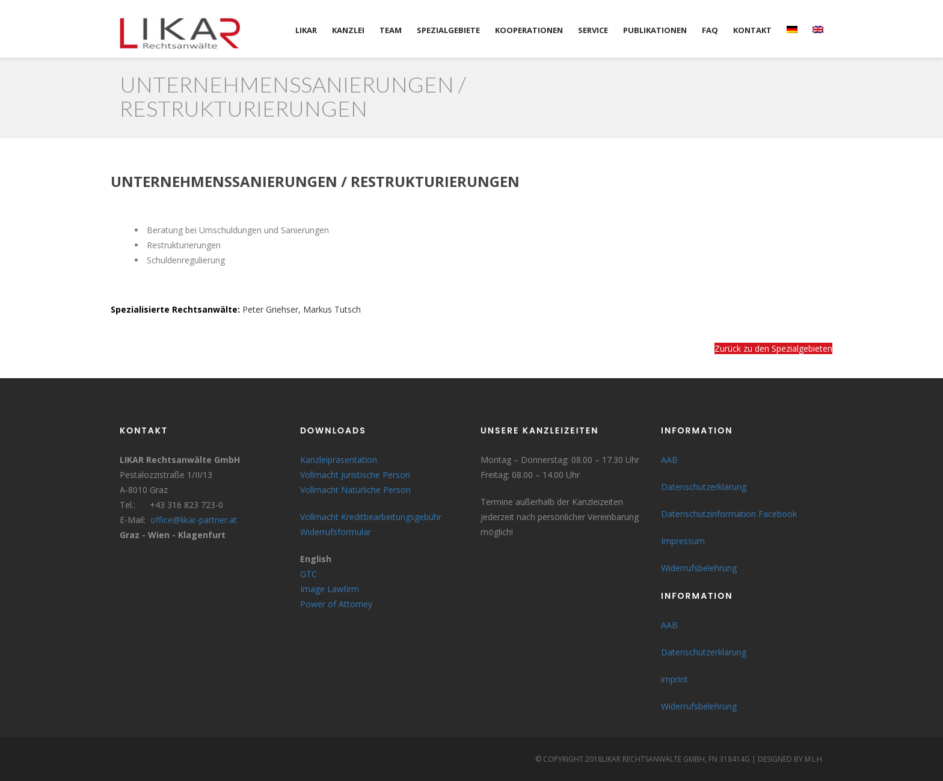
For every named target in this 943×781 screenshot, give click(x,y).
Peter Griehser (270, 309)
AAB (669, 459)
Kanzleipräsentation (338, 459)
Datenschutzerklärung (703, 486)
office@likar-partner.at (193, 519)
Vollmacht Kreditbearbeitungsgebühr (370, 516)
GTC (308, 574)
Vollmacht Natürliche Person (355, 489)
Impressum (683, 541)
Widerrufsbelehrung (699, 568)
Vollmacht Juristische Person (355, 474)
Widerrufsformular (335, 532)
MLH (814, 759)
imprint (674, 679)
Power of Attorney (336, 604)
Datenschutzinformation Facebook (729, 513)
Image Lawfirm (329, 589)
